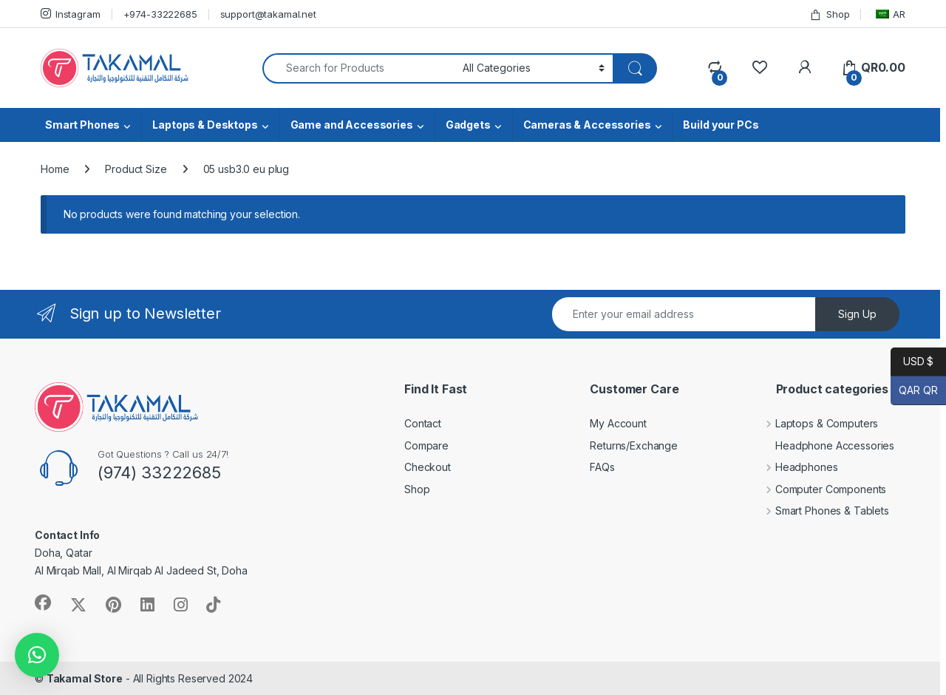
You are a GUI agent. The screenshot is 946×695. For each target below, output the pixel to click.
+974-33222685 (160, 14)
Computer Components (819, 489)
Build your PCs (720, 124)
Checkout (427, 467)
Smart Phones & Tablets (821, 510)
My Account (618, 423)
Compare (426, 445)
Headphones (795, 467)
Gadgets (468, 124)
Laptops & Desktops (204, 124)
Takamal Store (85, 678)
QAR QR (914, 390)
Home (55, 169)
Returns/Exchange (634, 445)
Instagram (71, 13)
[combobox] (358, 68)
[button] (37, 655)
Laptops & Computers (815, 423)
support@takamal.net (268, 14)
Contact (422, 423)
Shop (829, 14)
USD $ (912, 362)
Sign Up (857, 314)
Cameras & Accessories (587, 124)
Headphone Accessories (823, 445)
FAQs (602, 467)
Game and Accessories (351, 124)
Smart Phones (82, 124)
